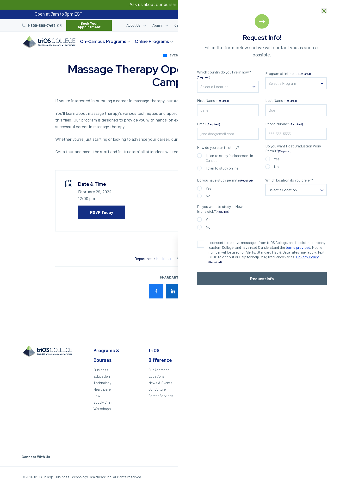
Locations (231, 41)
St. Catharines (311, 381)
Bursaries (313, 25)
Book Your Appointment (89, 25)
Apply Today (205, 370)
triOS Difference (195, 41)
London (308, 366)
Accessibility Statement (258, 417)
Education (101, 376)
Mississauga (312, 396)
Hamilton (309, 390)
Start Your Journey (294, 41)
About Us (133, 25)
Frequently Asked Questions (261, 401)
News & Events (160, 383)
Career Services (186, 25)
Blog (296, 25)
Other (254, 350)
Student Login (222, 25)
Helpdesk (255, 409)
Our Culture (157, 389)
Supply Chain (103, 402)
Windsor (204, 258)
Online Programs (152, 41)
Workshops (102, 409)
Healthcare (164, 258)
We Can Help (205, 376)
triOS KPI (255, 426)
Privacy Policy (289, 478)
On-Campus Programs (103, 41)
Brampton (310, 403)
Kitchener (310, 373)
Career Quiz (248, 25)
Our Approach (158, 370)
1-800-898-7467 (41, 25)
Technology (102, 383)
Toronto (308, 409)
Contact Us (257, 392)
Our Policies (315, 478)
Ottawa (308, 415)
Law (96, 396)
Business (100, 370)
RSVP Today (101, 212)
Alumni (157, 25)
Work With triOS (260, 386)
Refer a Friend (275, 25)
